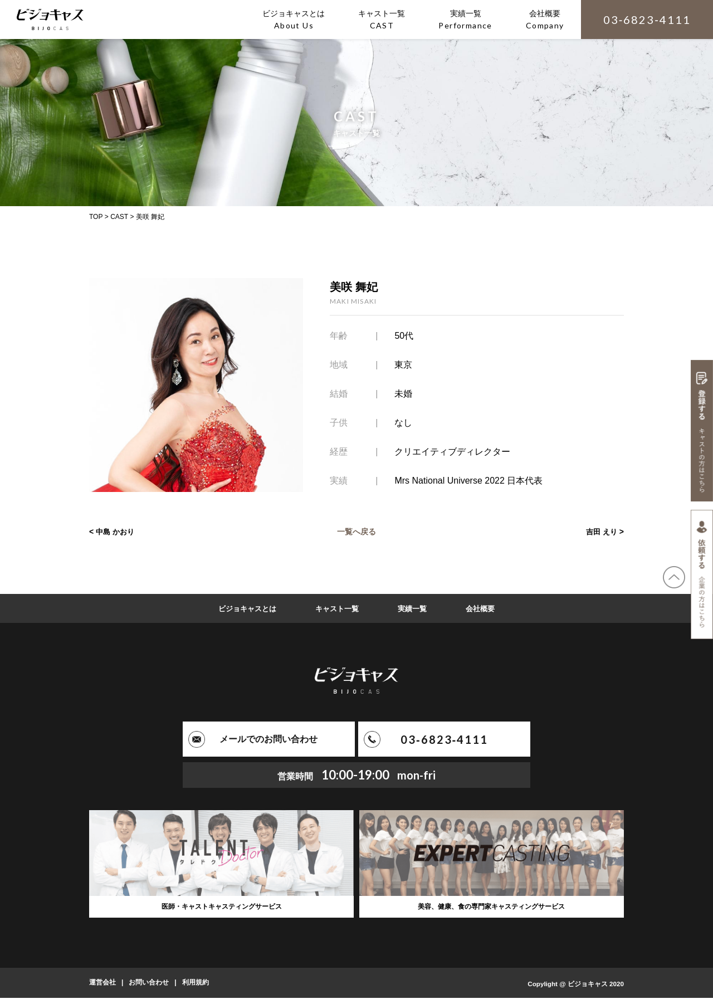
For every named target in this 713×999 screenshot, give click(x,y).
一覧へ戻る (356, 531)
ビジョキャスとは (243, 608)
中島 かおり (116, 531)
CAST (119, 217)
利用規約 (195, 984)
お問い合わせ (149, 984)
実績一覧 (415, 608)
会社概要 (485, 608)
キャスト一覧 (337, 608)
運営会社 (102, 984)
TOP (95, 217)
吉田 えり (600, 531)
